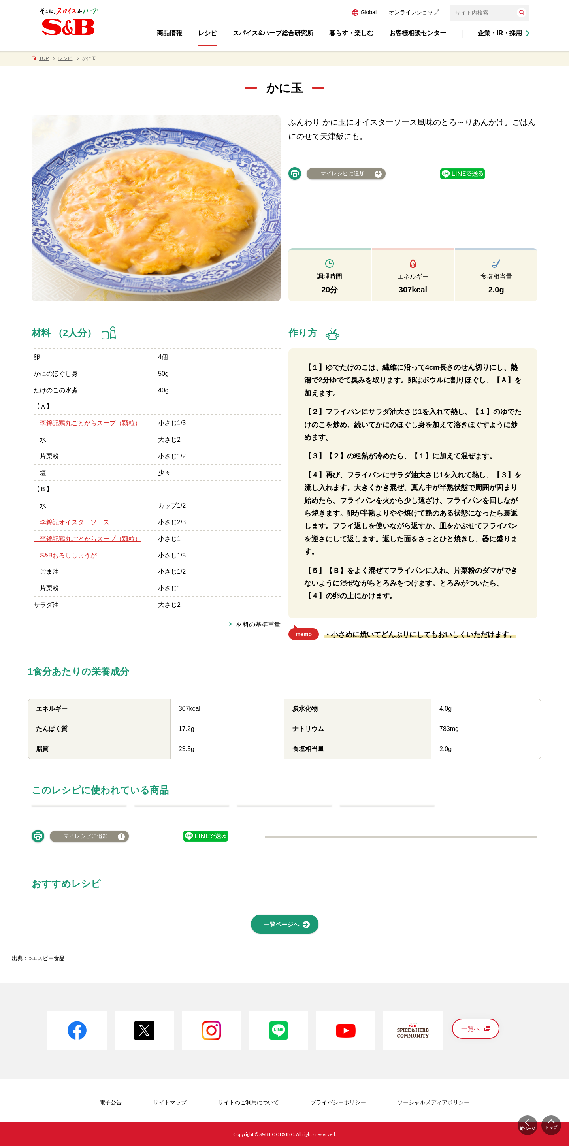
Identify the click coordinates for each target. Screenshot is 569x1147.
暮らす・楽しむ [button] (351, 33)
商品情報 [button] (169, 33)
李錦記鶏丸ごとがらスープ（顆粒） (87, 423)
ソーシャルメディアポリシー (433, 1103)
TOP (44, 58)
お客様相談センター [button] (417, 33)
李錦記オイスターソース (71, 522)
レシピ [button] (207, 33)
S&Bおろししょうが (65, 555)
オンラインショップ (414, 12)
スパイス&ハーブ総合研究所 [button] (273, 33)
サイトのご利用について (248, 1103)
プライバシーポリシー (338, 1103)
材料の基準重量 (258, 624)
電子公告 (111, 1103)
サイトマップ (170, 1103)
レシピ (65, 58)
